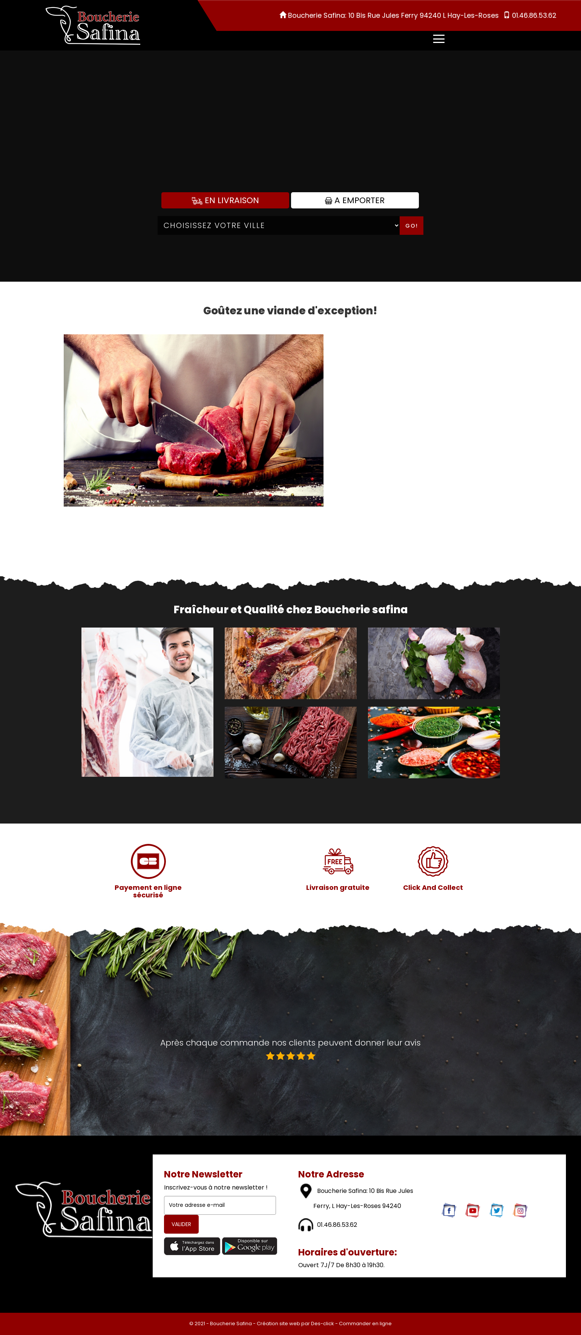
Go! (411, 226)
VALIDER (181, 1224)
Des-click (322, 1323)
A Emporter (355, 200)
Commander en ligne (365, 1323)
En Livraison (225, 200)
